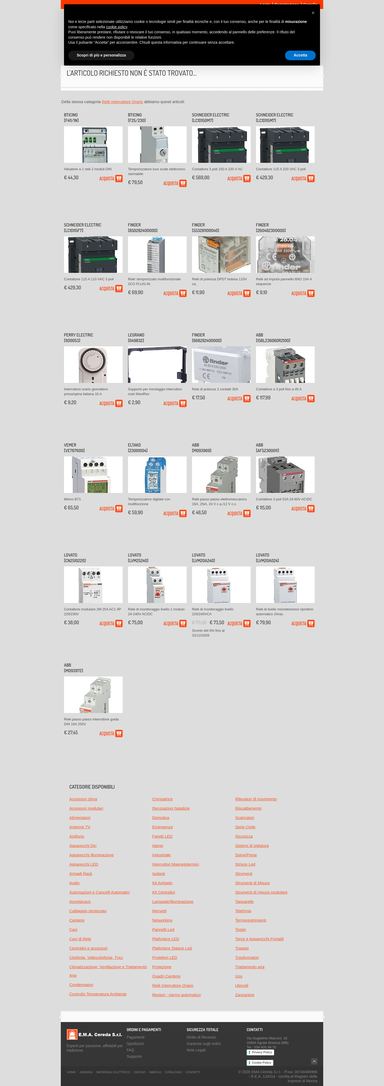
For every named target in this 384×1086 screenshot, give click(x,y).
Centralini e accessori (88, 948)
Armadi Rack (80, 873)
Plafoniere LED (165, 939)
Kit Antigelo (162, 883)
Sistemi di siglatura (252, 845)
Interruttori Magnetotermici (175, 864)
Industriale (161, 855)
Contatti (193, 1072)
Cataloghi (173, 1072)
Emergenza (162, 827)
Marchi (155, 1072)
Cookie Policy (261, 1062)
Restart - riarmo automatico (176, 994)
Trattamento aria (250, 967)
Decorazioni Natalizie (171, 808)
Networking (162, 920)
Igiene (157, 845)
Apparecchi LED (83, 864)
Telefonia (243, 911)
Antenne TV (79, 827)
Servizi (140, 1072)
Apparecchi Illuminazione (91, 855)
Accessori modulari (86, 808)
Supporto (134, 1056)
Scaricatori (244, 817)
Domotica (160, 817)
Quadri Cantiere (166, 976)
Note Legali (196, 1050)
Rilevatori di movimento (256, 799)
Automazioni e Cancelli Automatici (99, 892)
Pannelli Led (163, 929)
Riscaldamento (248, 808)
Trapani (242, 948)
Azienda (86, 1072)
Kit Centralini (163, 892)
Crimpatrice (162, 799)
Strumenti (243, 873)
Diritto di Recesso (201, 1037)
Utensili (241, 985)
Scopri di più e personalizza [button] (101, 55)
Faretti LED (162, 836)
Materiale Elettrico (113, 1072)
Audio (74, 883)
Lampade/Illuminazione (172, 901)
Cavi (73, 929)
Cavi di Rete (80, 939)
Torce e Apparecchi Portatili (259, 939)
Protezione (161, 967)
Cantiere (77, 920)
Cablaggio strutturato (87, 911)
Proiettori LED (164, 957)
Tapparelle (244, 901)
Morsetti (159, 911)
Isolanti (158, 873)
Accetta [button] (300, 55)
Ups (238, 976)
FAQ (130, 1050)
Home (71, 1072)
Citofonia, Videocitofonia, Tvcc (96, 957)
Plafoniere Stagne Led (172, 948)
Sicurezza (244, 836)
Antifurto (76, 836)
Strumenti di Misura (252, 883)
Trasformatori (247, 957)
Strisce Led (245, 864)
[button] (313, 13)
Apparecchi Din (83, 845)
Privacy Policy (262, 1052)
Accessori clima (83, 799)
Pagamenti (136, 1037)
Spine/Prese (246, 855)
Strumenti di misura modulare (261, 892)
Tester (240, 929)
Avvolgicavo (80, 901)
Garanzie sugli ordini (204, 1044)
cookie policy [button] (116, 27)
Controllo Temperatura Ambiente (98, 994)
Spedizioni (135, 1044)
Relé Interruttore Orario (122, 101)
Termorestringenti (250, 920)
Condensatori (81, 984)
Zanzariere (244, 994)
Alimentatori (79, 817)
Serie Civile (245, 827)
